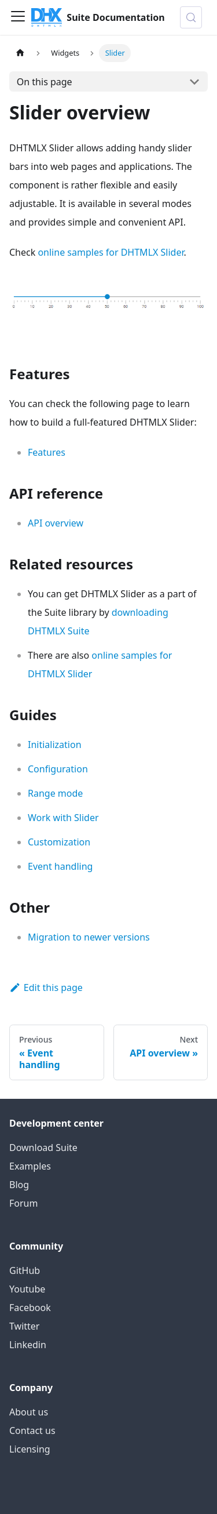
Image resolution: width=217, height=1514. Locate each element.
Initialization (55, 744)
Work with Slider (63, 817)
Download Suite (43, 1147)
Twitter (24, 1326)
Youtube (27, 1289)
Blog (19, 1184)
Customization (59, 842)
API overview (55, 523)
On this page (44, 81)
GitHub (24, 1270)
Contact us (32, 1430)
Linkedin (27, 1344)
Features (46, 452)
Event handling (60, 866)
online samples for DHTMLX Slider (110, 252)
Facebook (30, 1307)
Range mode (55, 793)
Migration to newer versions (89, 937)
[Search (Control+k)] (191, 17)
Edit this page (46, 987)
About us (28, 1412)
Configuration (58, 769)
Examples (30, 1166)
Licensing (29, 1449)
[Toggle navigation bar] (18, 17)
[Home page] (20, 53)
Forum (23, 1203)
